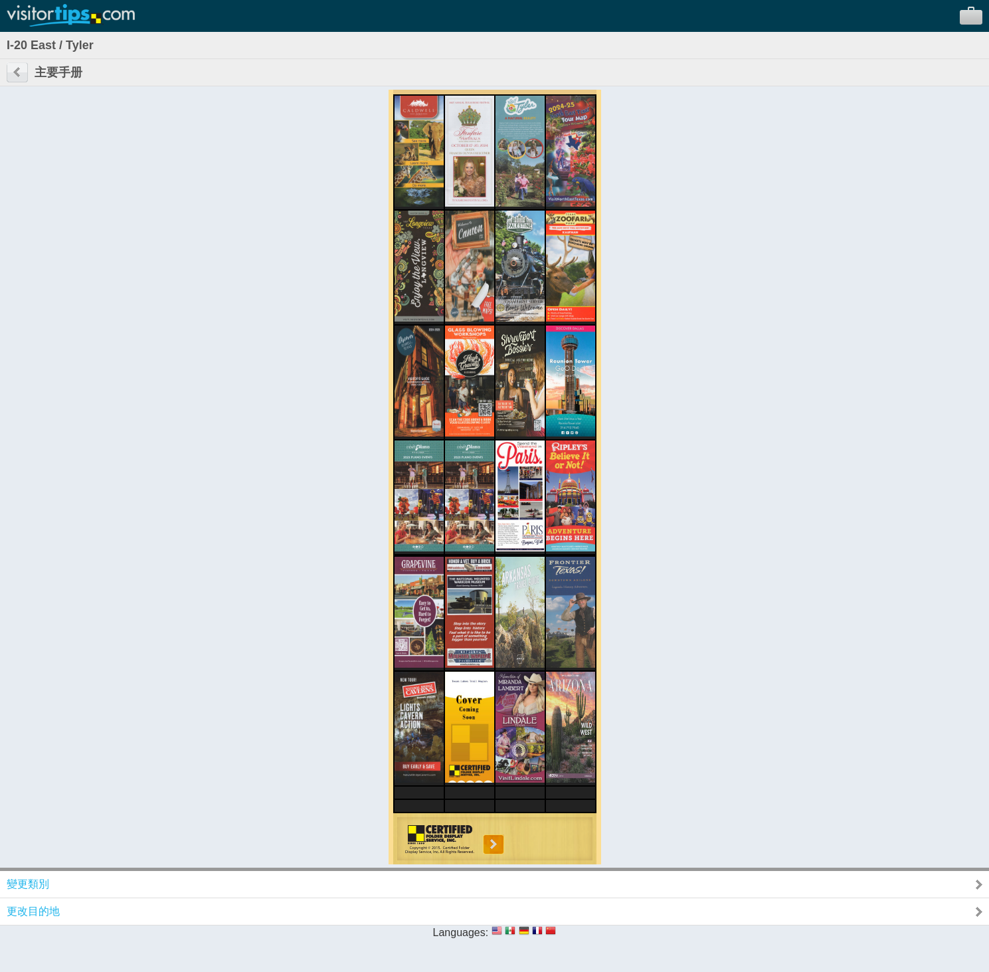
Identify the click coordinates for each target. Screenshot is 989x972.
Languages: (461, 932)
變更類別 (28, 884)
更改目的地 (33, 911)
